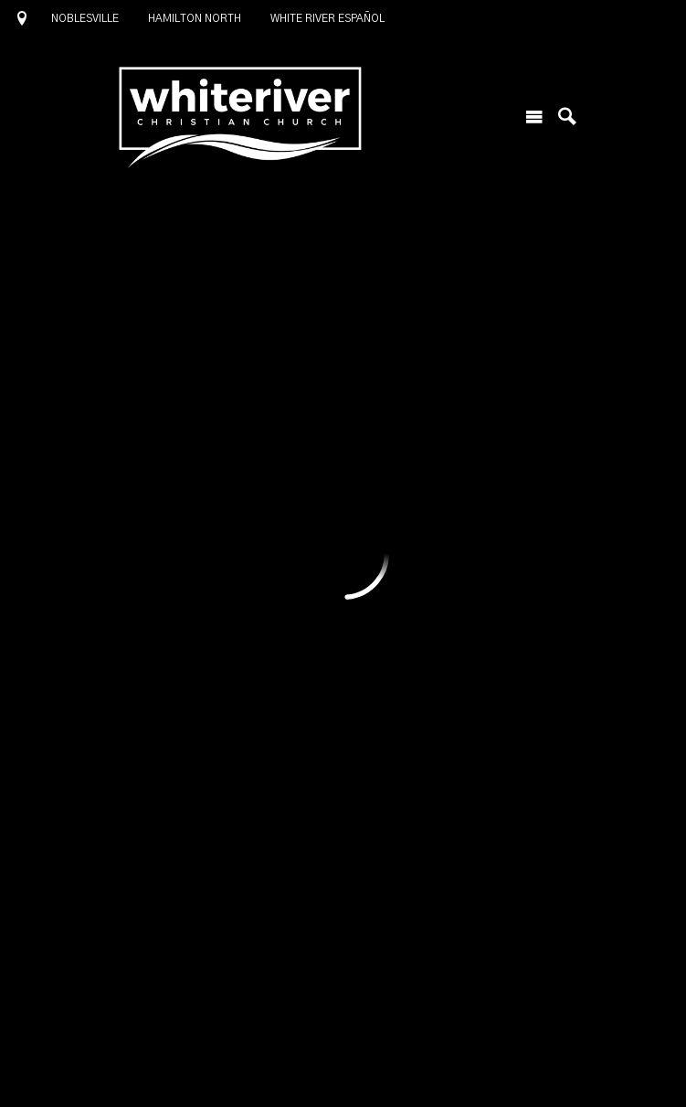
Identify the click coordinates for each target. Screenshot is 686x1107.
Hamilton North (194, 18)
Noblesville (85, 18)
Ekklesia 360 (343, 1070)
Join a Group (200, 519)
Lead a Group (396, 519)
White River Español (327, 18)
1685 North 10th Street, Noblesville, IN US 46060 (292, 1003)
